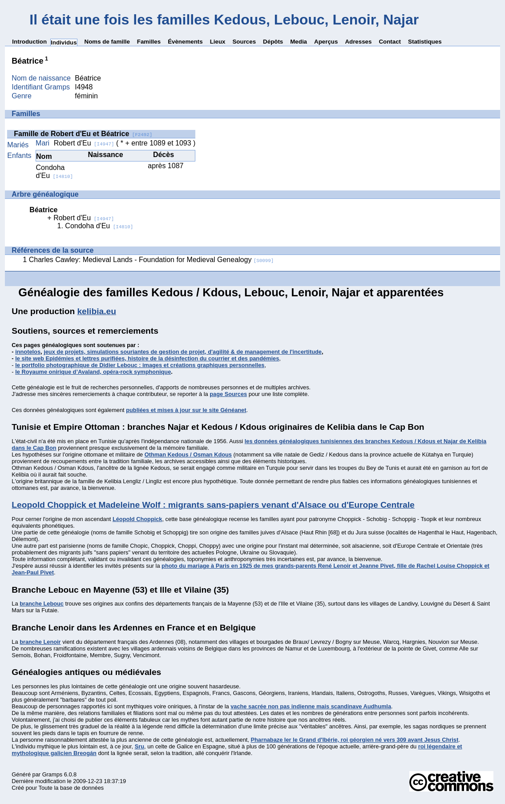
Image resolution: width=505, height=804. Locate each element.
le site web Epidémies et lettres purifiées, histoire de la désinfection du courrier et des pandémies (147, 358)
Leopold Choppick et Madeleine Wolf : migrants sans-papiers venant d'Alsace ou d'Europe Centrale (213, 504)
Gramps (52, 774)
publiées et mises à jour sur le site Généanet (186, 410)
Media (298, 41)
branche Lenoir (40, 641)
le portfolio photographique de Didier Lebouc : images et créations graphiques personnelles (139, 365)
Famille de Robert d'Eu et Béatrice (83, 133)
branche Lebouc (42, 603)
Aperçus (326, 41)
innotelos (27, 351)
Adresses (358, 41)
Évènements (185, 41)
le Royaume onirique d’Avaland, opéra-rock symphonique (93, 371)
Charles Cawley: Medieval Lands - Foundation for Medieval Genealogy (151, 259)
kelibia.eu (96, 311)
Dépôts (273, 41)
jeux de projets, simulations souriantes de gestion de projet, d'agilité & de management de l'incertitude (183, 351)
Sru (139, 746)
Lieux (218, 41)
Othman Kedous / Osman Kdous (188, 454)
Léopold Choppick (137, 519)
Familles (149, 41)
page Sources (228, 394)
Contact (390, 41)
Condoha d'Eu (54, 171)
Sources (244, 41)
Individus (64, 42)
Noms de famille (107, 41)
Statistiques (425, 41)
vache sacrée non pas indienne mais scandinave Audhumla (310, 706)
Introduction (29, 41)
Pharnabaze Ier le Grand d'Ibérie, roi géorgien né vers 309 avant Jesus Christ (354, 739)
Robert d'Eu (84, 143)
